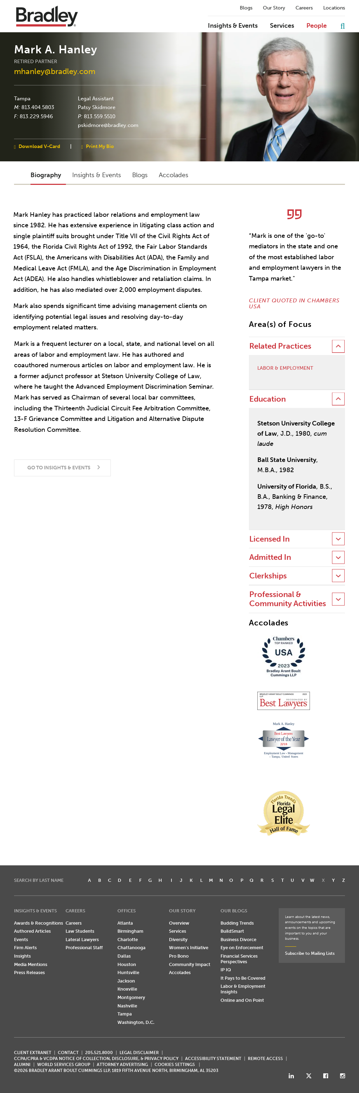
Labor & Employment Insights (243, 989)
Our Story (274, 8)
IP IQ (226, 969)
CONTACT (68, 1052)
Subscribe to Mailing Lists (309, 953)
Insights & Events (233, 25)
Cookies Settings (175, 1064)
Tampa (22, 98)
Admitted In (270, 557)
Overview (179, 923)
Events (21, 939)
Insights (22, 956)
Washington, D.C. (135, 1022)
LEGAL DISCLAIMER (139, 1052)
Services (282, 25)
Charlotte (127, 939)
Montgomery (131, 997)
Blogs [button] (140, 175)
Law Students (80, 931)
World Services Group (63, 1064)
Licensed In (269, 539)
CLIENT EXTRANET (32, 1052)
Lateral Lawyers (82, 939)
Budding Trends (237, 923)
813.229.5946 (36, 116)
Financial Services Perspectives (239, 958)
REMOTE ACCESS (265, 1058)
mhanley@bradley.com (54, 71)
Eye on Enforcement (242, 947)
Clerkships (268, 576)
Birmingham (130, 931)
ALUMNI (22, 1064)
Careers (304, 8)
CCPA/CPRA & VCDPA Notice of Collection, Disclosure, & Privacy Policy (96, 1058)
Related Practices (280, 346)
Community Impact (189, 964)
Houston (126, 964)
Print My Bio (100, 146)
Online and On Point (242, 1000)
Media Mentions (30, 964)
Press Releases (29, 972)
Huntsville (128, 972)
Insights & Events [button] (96, 175)
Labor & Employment (285, 368)
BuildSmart (232, 931)
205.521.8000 (99, 1052)
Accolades (180, 972)
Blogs (246, 8)
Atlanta (125, 923)
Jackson (126, 981)
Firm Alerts (25, 947)
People (316, 25)
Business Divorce (238, 939)
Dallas (124, 956)
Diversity (178, 939)
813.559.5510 (99, 116)
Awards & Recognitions (38, 923)
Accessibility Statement (213, 1058)
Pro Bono (179, 956)
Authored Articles (32, 931)
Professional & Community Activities (287, 599)
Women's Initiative (188, 947)
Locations (334, 8)
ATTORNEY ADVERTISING (122, 1064)
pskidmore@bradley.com (108, 125)
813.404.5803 (37, 107)
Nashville (127, 1005)
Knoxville (127, 989)
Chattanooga (131, 947)
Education (267, 399)
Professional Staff (84, 947)
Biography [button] (46, 175)
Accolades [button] (173, 175)
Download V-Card (39, 146)
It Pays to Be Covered (243, 978)
